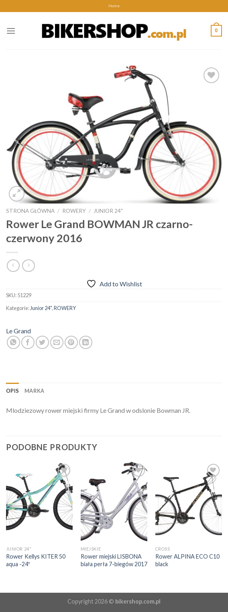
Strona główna (30, 211)
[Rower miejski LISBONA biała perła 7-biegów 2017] (114, 502)
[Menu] (11, 31)
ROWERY (74, 211)
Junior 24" (108, 211)
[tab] (12, 391)
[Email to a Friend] (56, 342)
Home (114, 6)
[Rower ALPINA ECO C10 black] (188, 502)
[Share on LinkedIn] (85, 342)
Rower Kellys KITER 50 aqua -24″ (35, 560)
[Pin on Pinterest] (71, 342)
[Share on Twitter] (42, 342)
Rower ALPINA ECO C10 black (187, 560)
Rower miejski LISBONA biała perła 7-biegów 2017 (114, 560)
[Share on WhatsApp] (13, 342)
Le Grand (18, 331)
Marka (34, 391)
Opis (12, 391)
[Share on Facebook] (28, 342)
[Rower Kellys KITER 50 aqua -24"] (39, 502)
